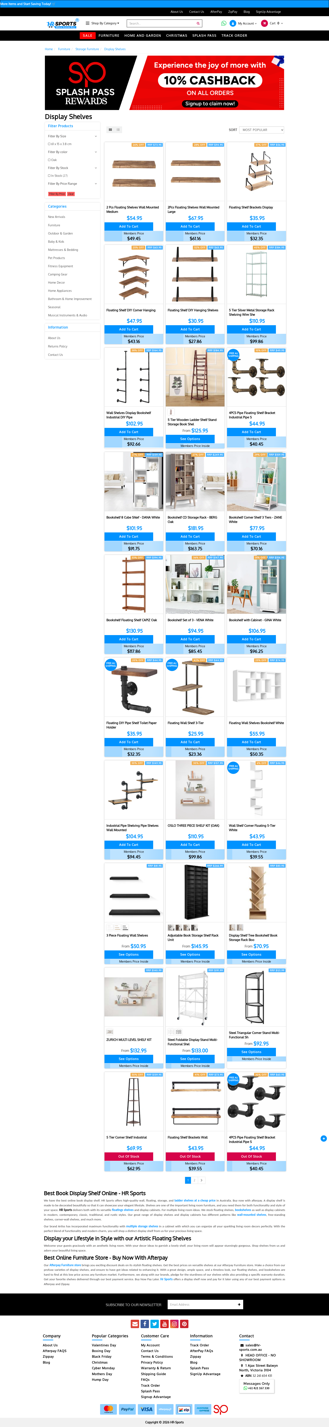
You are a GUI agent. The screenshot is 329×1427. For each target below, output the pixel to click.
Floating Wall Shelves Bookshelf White (256, 723)
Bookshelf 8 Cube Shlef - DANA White (133, 517)
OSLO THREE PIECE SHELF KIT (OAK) (193, 826)
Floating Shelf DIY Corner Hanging (130, 310)
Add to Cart (128, 226)
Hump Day (100, 1380)
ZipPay (232, 11)
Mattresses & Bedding (63, 250)
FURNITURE (109, 36)
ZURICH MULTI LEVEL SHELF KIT (128, 1040)
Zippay (48, 1357)
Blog (247, 11)
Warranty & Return (156, 1368)
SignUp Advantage (268, 11)
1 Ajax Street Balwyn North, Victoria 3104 (258, 1367)
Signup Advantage (156, 1397)
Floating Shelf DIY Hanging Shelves (193, 310)
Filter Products (60, 126)
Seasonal (54, 307)
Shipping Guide (153, 1374)
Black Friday (101, 1357)
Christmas (100, 1362)
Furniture (54, 225)
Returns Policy (57, 346)
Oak (54, 160)
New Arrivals (56, 217)
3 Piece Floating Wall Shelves (127, 935)
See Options (190, 439)
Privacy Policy (152, 1362)
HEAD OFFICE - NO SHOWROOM (257, 1357)
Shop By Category (105, 23)
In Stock (59, 175)
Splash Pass (204, 36)
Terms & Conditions (157, 1357)
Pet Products (56, 258)
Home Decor (56, 282)
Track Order (150, 1386)
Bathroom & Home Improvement (70, 299)
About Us (177, 11)
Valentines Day (104, 1345)
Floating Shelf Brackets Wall (188, 1137)
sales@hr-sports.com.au (250, 1347)
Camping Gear (57, 274)
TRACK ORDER (234, 36)
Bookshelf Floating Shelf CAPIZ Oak (131, 620)
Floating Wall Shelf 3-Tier (186, 723)
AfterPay (216, 11)
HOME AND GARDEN (142, 36)
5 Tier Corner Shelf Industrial (126, 1137)
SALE (88, 36)
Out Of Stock (128, 1156)
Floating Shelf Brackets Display (251, 207)
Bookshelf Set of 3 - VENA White (190, 620)
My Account (150, 1345)
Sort (232, 130)
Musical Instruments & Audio (67, 315)
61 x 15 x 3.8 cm (61, 144)
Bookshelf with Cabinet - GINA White (255, 620)
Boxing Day (101, 1351)
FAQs (145, 1380)
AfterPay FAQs (201, 1351)
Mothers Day (102, 1374)
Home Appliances (60, 290)
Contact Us (196, 11)
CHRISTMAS (176, 36)
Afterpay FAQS (55, 1351)
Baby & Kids (56, 241)
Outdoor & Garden (60, 233)
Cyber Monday (103, 1368)
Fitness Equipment (60, 266)
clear (71, 193)
